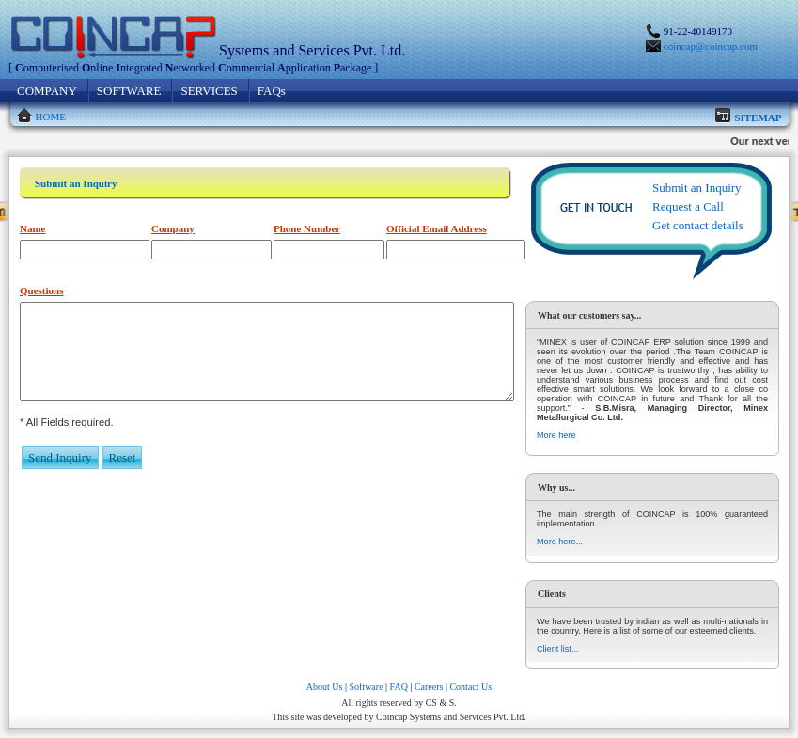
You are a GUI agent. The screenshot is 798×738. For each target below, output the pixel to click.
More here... (560, 541)
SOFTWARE (129, 91)
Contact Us (470, 687)
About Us (324, 687)
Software (366, 687)
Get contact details (697, 225)
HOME (51, 116)
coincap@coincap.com (711, 46)
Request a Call (688, 206)
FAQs (272, 91)
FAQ (399, 687)
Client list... (557, 648)
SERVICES (208, 91)
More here (556, 435)
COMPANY (47, 91)
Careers (429, 687)
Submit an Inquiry (697, 188)
